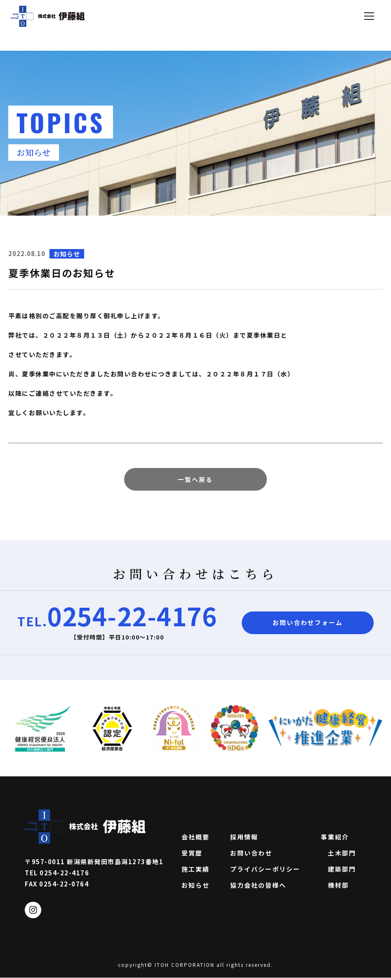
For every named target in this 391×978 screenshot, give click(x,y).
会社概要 (195, 837)
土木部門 (338, 853)
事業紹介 (335, 837)
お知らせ (195, 885)
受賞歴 (192, 853)
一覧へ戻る (195, 479)
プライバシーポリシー (265, 869)
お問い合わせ (251, 853)
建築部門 (338, 869)
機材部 (335, 885)
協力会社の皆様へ (258, 885)
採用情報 (244, 837)
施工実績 (195, 869)
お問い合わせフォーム (308, 623)
